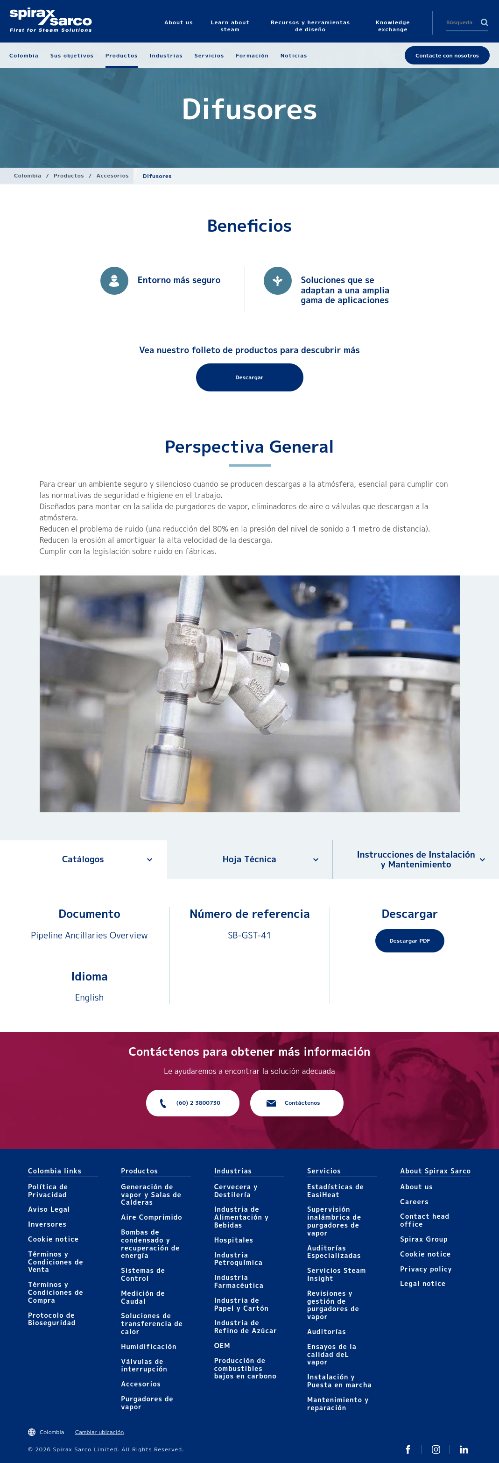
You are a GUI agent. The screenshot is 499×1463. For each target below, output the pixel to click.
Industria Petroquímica (238, 1258)
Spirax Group (424, 1239)
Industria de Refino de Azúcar (245, 1326)
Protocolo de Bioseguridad (52, 1319)
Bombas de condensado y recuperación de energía (150, 1244)
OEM (222, 1345)
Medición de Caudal (143, 1297)
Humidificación (148, 1346)
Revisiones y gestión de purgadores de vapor (333, 1305)
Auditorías (326, 1331)
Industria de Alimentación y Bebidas (241, 1217)
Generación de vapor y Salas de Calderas (151, 1194)
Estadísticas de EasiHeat (335, 1190)
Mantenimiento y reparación (338, 1403)
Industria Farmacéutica (239, 1281)
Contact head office (425, 1220)
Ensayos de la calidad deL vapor (332, 1354)
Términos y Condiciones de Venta (55, 1262)
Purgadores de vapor (147, 1402)
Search (484, 22)
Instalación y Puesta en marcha (339, 1380)
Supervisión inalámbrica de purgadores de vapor (334, 1221)
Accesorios (113, 175)
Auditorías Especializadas (334, 1251)
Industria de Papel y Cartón (241, 1304)
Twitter (408, 1449)
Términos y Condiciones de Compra (55, 1292)
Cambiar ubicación (99, 1432)
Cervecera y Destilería (236, 1190)
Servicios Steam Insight (336, 1274)
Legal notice (423, 1283)
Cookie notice (53, 1239)
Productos (69, 175)
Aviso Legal (49, 1209)
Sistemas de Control (143, 1274)
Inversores (47, 1224)
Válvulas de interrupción (144, 1365)
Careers (414, 1201)
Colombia (28, 175)
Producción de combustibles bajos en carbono (245, 1368)
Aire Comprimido (151, 1217)
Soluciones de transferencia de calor (152, 1323)
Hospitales (233, 1240)
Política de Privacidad (48, 1190)
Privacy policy (426, 1268)
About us (416, 1186)
